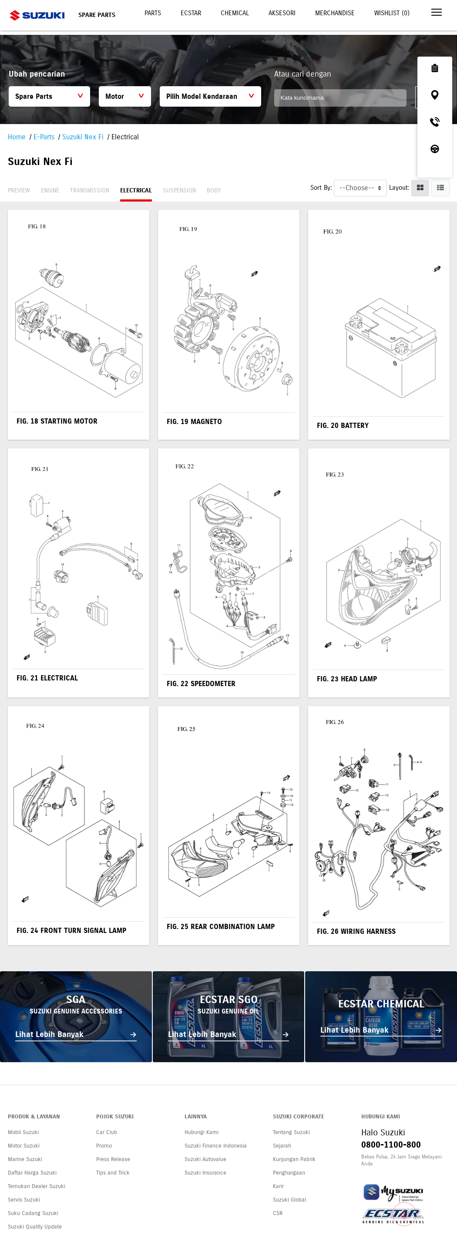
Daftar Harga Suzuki (32, 1172)
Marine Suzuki (25, 1159)
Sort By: (321, 188)
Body (214, 190)
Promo (104, 1145)
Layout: (399, 188)
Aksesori (282, 13)
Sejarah (282, 1145)
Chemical (235, 13)
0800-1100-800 (391, 1144)
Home (17, 137)
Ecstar (191, 13)
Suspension (179, 190)
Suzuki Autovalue (205, 1159)
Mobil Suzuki (23, 1132)
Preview (19, 190)
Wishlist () (392, 13)
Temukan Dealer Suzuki (36, 1186)
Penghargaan (289, 1172)
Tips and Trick (113, 1172)
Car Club (106, 1132)
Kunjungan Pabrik (294, 1159)
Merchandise (335, 13)
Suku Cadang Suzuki (33, 1213)
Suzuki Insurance (205, 1172)
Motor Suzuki (24, 1145)
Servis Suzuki (24, 1199)
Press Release (113, 1159)
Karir (278, 1186)
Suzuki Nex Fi (83, 137)
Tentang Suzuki (291, 1132)
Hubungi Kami (201, 1132)
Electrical (136, 190)
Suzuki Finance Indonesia (216, 1145)
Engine (50, 190)
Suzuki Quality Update (35, 1226)
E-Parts (44, 137)
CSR (277, 1213)
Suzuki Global (289, 1199)
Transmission (89, 190)
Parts (152, 13)
